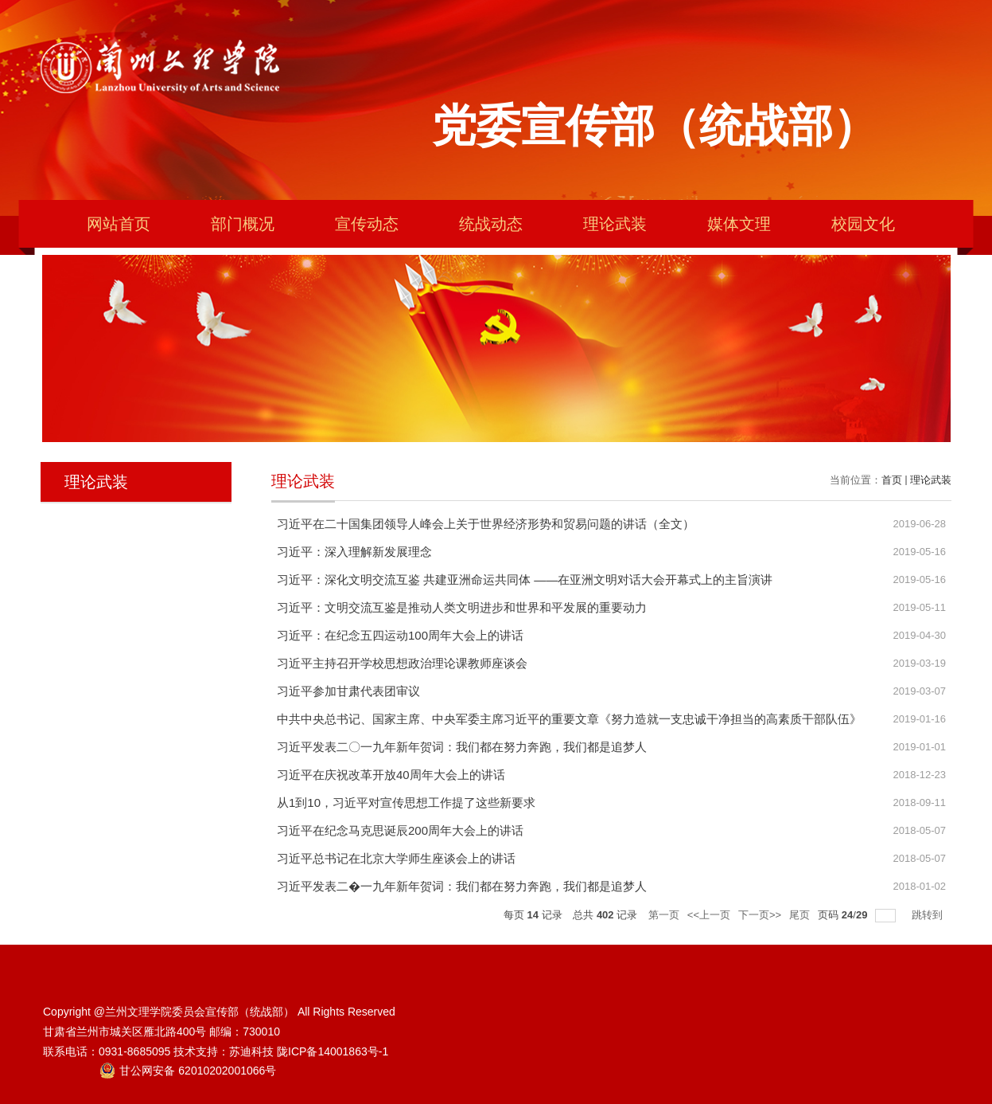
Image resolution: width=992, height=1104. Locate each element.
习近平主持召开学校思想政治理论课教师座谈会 (402, 663)
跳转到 (929, 915)
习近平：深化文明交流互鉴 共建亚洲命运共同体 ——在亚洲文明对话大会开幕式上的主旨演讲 (524, 579)
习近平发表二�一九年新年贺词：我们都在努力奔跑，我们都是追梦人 (462, 886)
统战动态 (491, 224)
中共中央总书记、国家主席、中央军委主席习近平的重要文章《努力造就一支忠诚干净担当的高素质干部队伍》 (569, 719)
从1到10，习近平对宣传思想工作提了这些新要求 (406, 802)
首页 (891, 480)
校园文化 (863, 224)
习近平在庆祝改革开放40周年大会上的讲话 (391, 774)
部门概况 (242, 224)
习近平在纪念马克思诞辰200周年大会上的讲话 (400, 830)
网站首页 (118, 224)
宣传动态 (367, 224)
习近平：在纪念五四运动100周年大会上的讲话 (400, 635)
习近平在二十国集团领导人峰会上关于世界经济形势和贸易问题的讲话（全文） (485, 523)
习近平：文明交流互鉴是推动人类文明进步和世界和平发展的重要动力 (462, 607)
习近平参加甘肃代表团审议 (348, 691)
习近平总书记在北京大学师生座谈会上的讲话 (396, 858)
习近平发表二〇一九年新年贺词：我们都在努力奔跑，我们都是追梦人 (462, 747)
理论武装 (615, 224)
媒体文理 (739, 224)
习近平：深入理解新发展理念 (354, 551)
